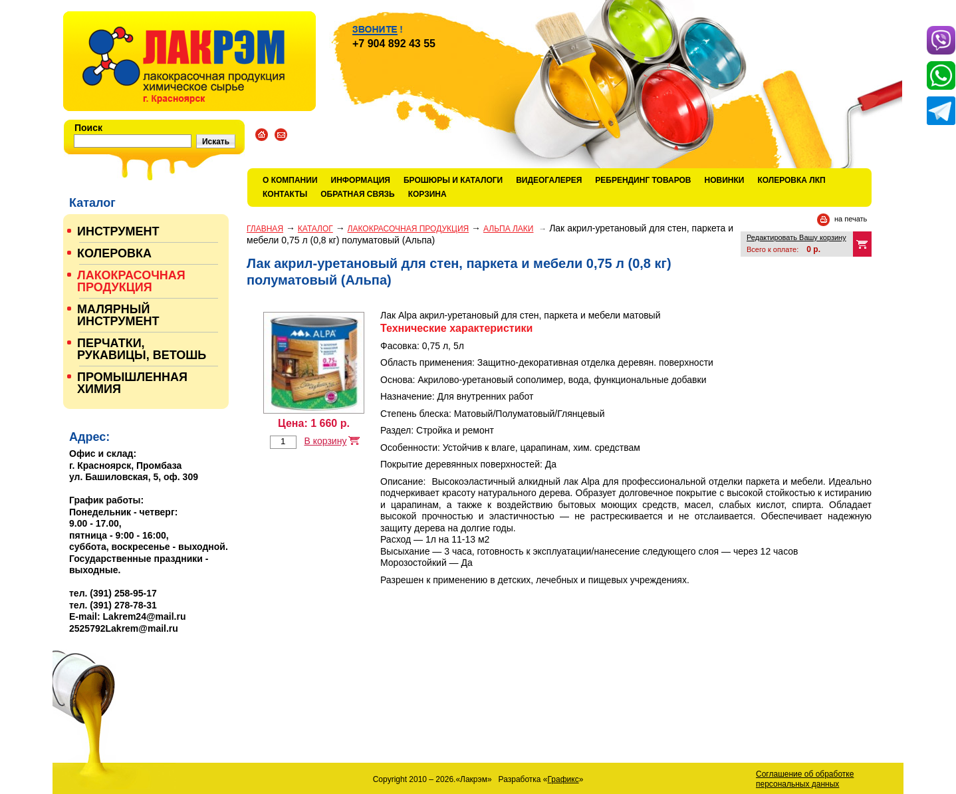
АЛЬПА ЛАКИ (508, 228)
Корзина (427, 194)
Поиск (88, 127)
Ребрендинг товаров (643, 180)
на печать (850, 219)
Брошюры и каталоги (453, 180)
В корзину (325, 441)
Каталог (315, 228)
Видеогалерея (549, 180)
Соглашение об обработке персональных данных (805, 779)
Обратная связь (357, 194)
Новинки (725, 180)
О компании (290, 180)
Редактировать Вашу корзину (796, 237)
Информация (360, 180)
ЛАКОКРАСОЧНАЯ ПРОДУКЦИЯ (408, 228)
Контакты (285, 194)
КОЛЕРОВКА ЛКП (791, 180)
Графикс (563, 779)
